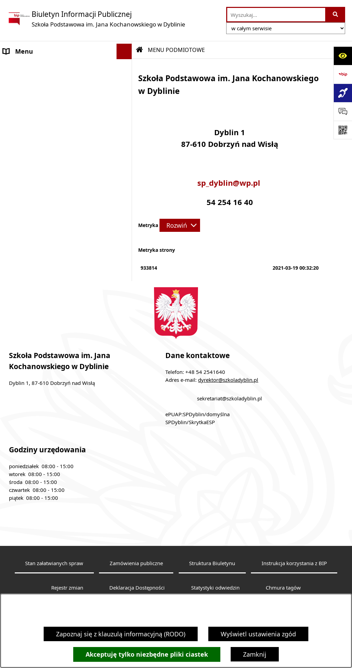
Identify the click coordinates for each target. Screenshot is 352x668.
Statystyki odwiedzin (215, 587)
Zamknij (254, 654)
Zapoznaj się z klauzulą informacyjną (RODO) (120, 634)
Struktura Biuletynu (212, 563)
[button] (126, 67)
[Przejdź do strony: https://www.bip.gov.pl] (342, 74)
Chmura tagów (283, 587)
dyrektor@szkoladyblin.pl (228, 379)
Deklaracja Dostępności (137, 587)
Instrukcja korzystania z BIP (294, 563)
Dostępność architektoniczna (45, 226)
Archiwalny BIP (25, 195)
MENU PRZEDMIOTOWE (37, 166)
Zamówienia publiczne (136, 563)
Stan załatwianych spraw (54, 563)
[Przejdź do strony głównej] (96, 19)
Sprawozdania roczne (34, 241)
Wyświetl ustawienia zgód (258, 634)
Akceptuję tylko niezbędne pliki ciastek (147, 654)
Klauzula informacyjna (35, 210)
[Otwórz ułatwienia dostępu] (342, 55)
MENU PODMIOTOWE (34, 67)
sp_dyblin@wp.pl (229, 183)
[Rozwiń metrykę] (180, 225)
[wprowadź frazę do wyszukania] (276, 14)
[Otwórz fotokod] (342, 130)
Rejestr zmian (67, 587)
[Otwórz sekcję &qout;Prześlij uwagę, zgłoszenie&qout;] (342, 111)
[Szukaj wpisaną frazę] (335, 14)
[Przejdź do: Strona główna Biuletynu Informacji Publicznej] (139, 49)
